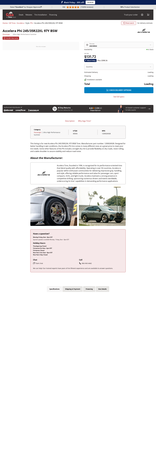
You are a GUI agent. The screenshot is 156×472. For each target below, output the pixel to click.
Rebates (29, 15)
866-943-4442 (85, 263)
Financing (53, 15)
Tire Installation (40, 15)
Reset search (128, 23)
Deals (21, 15)
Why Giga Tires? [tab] (84, 121)
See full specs (118, 96)
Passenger (6, 34)
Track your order (131, 15)
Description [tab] (70, 121)
